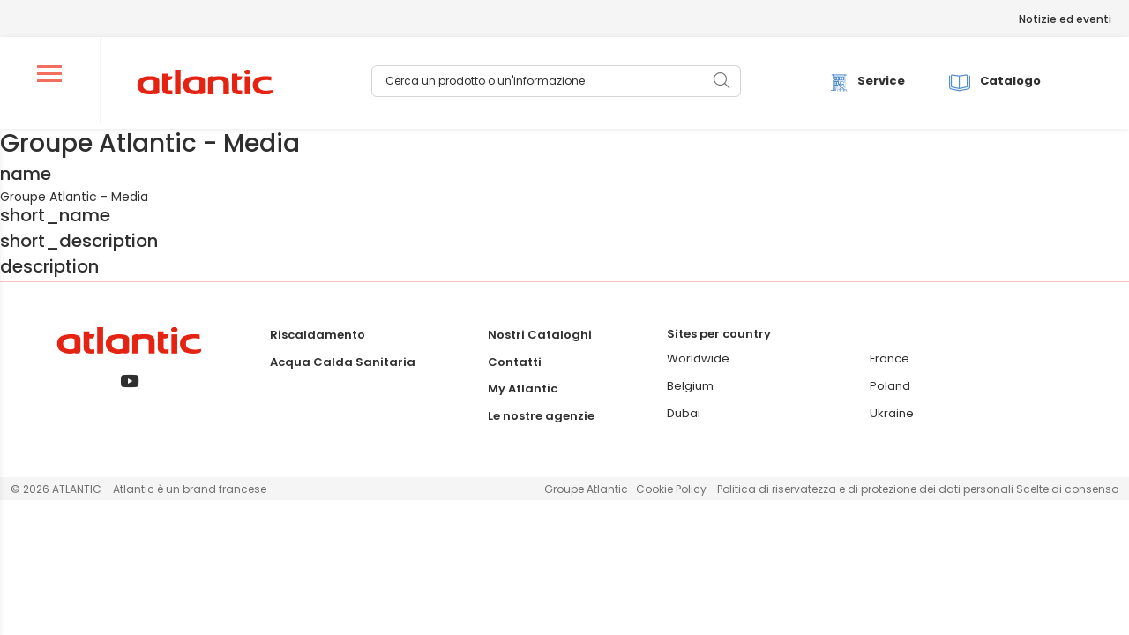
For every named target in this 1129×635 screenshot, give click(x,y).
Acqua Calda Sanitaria (342, 362)
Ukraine (892, 413)
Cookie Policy (671, 489)
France (889, 359)
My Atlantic (522, 389)
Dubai (683, 413)
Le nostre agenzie (541, 416)
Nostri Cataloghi (540, 335)
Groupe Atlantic (586, 489)
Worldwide (698, 359)
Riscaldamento (317, 335)
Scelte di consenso (1067, 489)
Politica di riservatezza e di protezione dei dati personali (866, 489)
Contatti (515, 362)
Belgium (690, 386)
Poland (890, 386)
